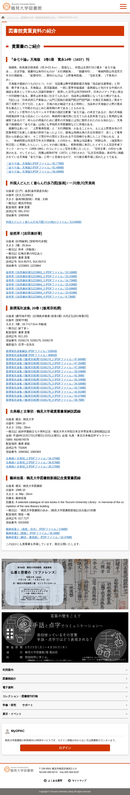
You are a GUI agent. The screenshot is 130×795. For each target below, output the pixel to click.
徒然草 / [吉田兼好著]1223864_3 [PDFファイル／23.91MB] (41, 292)
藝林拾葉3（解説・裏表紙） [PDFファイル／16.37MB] (39, 537)
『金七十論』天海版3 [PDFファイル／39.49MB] (35, 171)
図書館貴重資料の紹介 (46, 17)
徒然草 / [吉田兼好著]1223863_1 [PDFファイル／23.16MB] (41, 272)
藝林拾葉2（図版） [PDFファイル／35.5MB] (33, 533)
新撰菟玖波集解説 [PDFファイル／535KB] (31, 351)
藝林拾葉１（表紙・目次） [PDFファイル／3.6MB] (37, 529)
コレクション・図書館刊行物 (20, 17)
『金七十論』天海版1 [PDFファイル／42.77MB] (35, 163)
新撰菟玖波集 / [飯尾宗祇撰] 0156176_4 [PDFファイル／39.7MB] (45, 400)
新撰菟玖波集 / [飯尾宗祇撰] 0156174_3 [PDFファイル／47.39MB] (46, 367)
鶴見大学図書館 (3, 17)
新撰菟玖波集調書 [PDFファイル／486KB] (31, 355)
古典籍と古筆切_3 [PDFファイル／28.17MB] (33, 466)
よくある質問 (55, 780)
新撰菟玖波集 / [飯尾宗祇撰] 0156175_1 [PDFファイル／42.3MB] (45, 375)
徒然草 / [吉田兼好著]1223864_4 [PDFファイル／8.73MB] (40, 296)
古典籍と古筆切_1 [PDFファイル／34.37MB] (33, 458)
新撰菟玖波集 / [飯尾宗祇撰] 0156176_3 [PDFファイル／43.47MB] (46, 395)
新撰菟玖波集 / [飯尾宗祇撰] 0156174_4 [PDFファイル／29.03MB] (46, 371)
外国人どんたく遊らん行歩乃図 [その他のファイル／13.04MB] (43, 222)
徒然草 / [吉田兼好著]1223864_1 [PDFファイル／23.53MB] (41, 284)
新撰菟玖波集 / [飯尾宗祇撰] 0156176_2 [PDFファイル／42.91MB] (46, 391)
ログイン (65, 748)
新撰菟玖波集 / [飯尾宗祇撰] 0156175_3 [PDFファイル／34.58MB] (46, 383)
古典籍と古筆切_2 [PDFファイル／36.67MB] (33, 462)
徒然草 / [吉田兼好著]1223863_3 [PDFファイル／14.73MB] (41, 280)
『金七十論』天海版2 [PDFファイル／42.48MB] (35, 167)
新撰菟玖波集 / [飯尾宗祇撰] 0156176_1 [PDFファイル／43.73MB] (46, 387)
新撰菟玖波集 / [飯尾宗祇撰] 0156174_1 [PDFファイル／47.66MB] (46, 359)
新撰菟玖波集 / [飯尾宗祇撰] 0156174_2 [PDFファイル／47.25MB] (46, 363)
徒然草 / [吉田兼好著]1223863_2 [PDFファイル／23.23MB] (41, 276)
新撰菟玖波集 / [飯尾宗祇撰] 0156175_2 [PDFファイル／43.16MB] (46, 379)
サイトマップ (79, 780)
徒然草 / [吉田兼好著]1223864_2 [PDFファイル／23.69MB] (41, 288)
